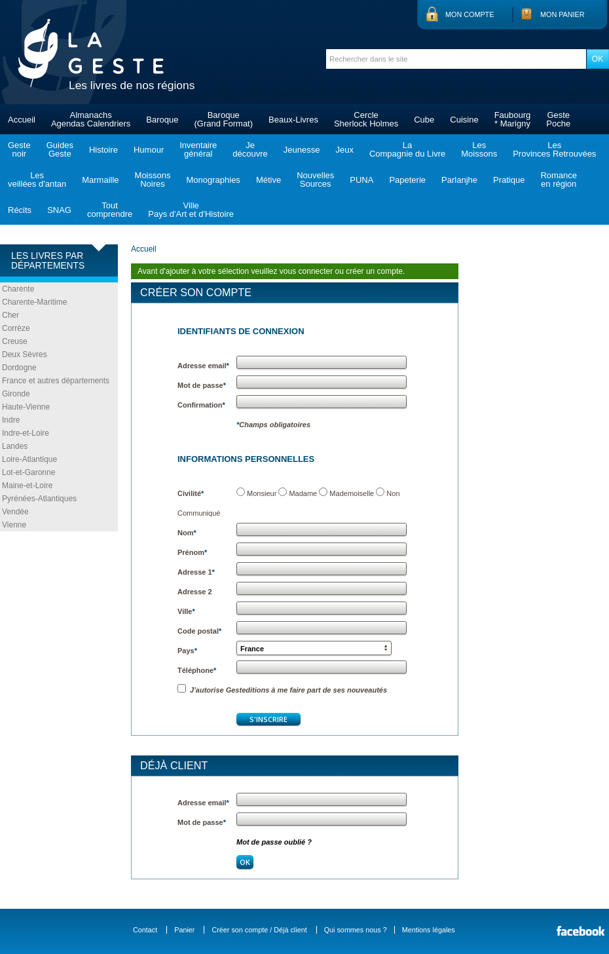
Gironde (16, 393)
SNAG (59, 210)
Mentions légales (428, 930)
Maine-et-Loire (27, 485)
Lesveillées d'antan (37, 179)
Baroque (162, 119)
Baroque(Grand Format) (223, 119)
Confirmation (201, 405)
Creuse (15, 341)
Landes (15, 446)
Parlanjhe (459, 180)
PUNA (361, 180)
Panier (184, 930)
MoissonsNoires (153, 179)
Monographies (213, 180)
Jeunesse (302, 150)
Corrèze (16, 328)
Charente (18, 289)
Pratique (509, 180)
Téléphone (196, 670)
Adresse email (203, 366)
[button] (314, 648)
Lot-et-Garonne (28, 472)
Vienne (14, 524)
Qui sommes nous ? (355, 930)
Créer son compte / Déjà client (259, 930)
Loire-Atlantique (29, 459)
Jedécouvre (249, 149)
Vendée (15, 511)
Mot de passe (201, 385)
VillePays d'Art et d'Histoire (191, 209)
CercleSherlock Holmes (366, 119)
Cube (424, 119)
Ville (186, 611)
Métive (268, 180)
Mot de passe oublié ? (274, 842)
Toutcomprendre (109, 209)
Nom (186, 533)
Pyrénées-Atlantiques (39, 498)
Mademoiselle (351, 493)
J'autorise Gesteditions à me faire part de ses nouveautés (282, 690)
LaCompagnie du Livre (407, 149)
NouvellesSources (315, 179)
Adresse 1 (196, 572)
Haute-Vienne (26, 406)
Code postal (199, 631)
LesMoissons (479, 149)
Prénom (192, 552)
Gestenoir (19, 149)
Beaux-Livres (293, 119)
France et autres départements (55, 380)
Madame (303, 493)
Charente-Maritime (34, 302)
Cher (10, 315)
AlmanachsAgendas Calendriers (90, 119)
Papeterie (407, 180)
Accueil (21, 119)
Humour (149, 150)
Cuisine (464, 119)
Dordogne (19, 367)
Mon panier (562, 14)
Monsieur (261, 493)
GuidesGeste (59, 149)
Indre (11, 420)
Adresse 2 (194, 592)
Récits (19, 210)
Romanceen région (558, 179)
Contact (145, 930)
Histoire (103, 150)
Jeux (344, 150)
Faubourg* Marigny (512, 119)
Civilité (190, 493)
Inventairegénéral (198, 149)
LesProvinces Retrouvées (554, 149)
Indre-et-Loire (25, 433)
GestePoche (558, 119)
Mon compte (469, 14)
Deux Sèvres (24, 354)
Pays (187, 651)
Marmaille (100, 180)
